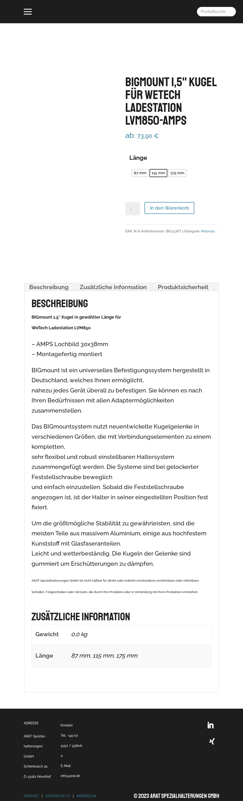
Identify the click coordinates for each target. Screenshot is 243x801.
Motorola (208, 218)
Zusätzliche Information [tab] (113, 273)
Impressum (86, 783)
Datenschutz (57, 783)
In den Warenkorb (169, 195)
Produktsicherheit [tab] (183, 273)
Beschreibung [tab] (49, 273)
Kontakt (67, 712)
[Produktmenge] (132, 195)
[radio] (140, 160)
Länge (138, 144)
